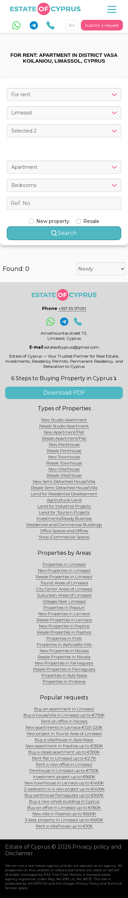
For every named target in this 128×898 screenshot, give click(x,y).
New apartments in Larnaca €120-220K (64, 727)
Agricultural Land (64, 499)
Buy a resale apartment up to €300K (64, 751)
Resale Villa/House (64, 475)
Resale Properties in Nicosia (64, 656)
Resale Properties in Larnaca (64, 619)
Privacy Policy (87, 883)
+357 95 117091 (72, 308)
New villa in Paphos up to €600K (64, 813)
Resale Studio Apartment (64, 425)
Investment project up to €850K (64, 776)
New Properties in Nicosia (64, 650)
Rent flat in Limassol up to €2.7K (64, 758)
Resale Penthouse (64, 450)
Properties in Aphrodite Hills (64, 644)
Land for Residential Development (64, 493)
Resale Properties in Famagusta (64, 669)
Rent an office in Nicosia (64, 721)
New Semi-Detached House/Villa (64, 481)
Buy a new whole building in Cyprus (64, 801)
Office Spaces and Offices (64, 530)
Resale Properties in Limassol (64, 576)
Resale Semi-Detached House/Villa (64, 487)
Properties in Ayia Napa (64, 675)
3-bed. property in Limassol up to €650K (64, 819)
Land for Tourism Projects (64, 512)
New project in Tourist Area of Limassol (64, 733)
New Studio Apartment (64, 419)
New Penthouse (64, 444)
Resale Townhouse (64, 462)
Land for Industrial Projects (64, 506)
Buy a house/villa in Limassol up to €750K (64, 715)
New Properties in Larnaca (64, 613)
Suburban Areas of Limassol (64, 595)
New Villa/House (64, 469)
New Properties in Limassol (64, 570)
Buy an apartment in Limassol (64, 708)
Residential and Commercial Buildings (64, 524)
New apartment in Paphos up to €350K (64, 745)
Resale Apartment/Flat (64, 438)
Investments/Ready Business (64, 518)
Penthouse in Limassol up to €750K (64, 770)
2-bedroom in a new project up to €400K (64, 788)
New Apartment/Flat (64, 432)
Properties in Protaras (64, 681)
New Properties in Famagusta (64, 662)
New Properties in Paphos (64, 625)
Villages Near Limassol (64, 601)
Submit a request (102, 25)
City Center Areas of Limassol (64, 588)
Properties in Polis (64, 638)
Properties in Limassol (64, 564)
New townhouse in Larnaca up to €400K (64, 782)
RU (72, 25)
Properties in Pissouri (64, 607)
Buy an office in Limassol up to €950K (64, 807)
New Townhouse (64, 456)
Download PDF (64, 392)
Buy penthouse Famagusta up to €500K (64, 795)
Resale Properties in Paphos (64, 632)
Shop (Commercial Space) (64, 536)
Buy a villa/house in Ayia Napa (64, 739)
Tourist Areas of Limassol (64, 582)
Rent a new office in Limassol (64, 764)
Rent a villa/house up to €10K (64, 825)
